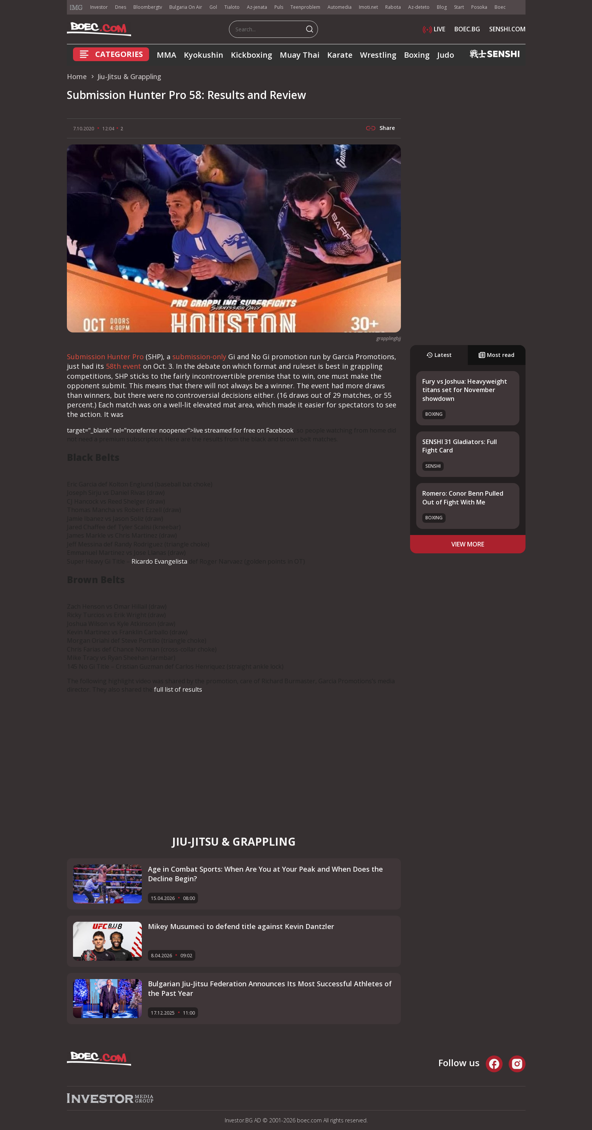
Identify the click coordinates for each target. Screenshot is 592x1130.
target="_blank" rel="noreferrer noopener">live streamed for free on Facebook (180, 430)
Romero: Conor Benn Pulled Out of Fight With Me (462, 497)
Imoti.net (368, 7)
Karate (339, 55)
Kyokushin (203, 55)
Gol (213, 7)
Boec (500, 7)
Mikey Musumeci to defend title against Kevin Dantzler (241, 926)
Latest (439, 354)
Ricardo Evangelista (159, 561)
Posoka (479, 7)
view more (467, 544)
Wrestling (378, 55)
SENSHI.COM (507, 29)
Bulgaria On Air (185, 7)
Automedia (340, 7)
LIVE (434, 29)
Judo (445, 55)
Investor (99, 7)
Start (459, 7)
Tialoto (232, 7)
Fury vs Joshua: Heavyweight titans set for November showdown (464, 390)
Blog (442, 7)
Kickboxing (251, 55)
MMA (166, 55)
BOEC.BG (467, 29)
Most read (496, 354)
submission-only (199, 356)
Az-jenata (257, 7)
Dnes (120, 7)
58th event (123, 366)
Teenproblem (305, 7)
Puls (278, 7)
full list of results (178, 689)
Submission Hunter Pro (105, 356)
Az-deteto (419, 7)
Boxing (417, 55)
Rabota (393, 7)
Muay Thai (300, 55)
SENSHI (433, 466)
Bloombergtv (147, 7)
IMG (76, 7)
